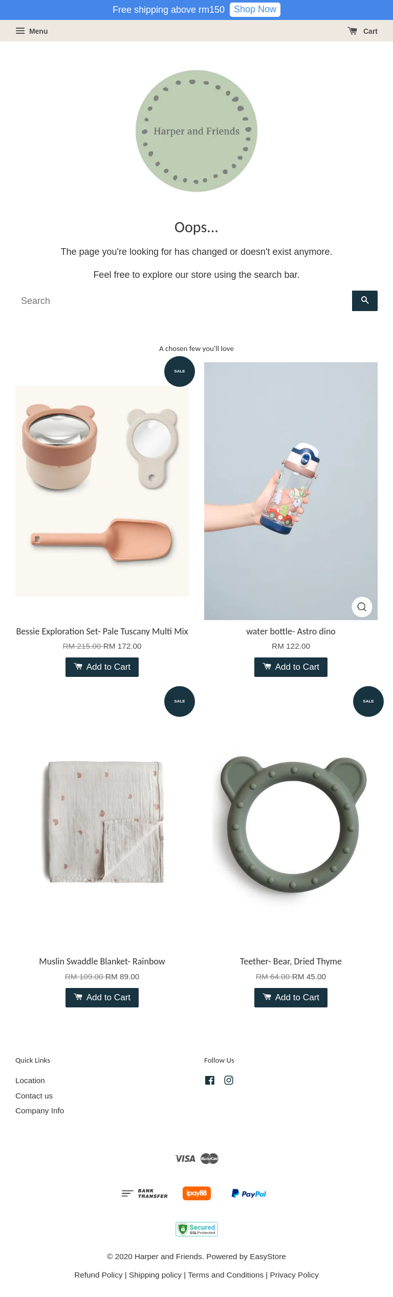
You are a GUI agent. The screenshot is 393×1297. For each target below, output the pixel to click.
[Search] (183, 301)
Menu (31, 31)
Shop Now (255, 9)
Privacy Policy (294, 1274)
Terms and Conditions (226, 1274)
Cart (362, 31)
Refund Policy (98, 1274)
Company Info (39, 1110)
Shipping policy (155, 1274)
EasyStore (268, 1256)
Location (30, 1080)
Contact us (34, 1095)
